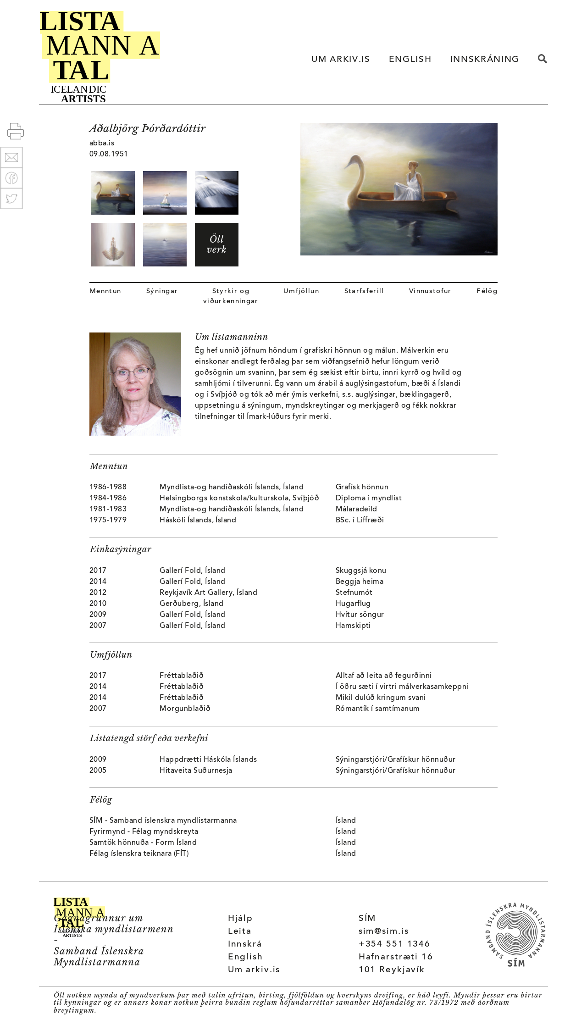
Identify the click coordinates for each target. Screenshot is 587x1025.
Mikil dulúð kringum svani (381, 698)
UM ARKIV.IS (340, 59)
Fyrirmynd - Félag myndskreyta (144, 832)
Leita (240, 931)
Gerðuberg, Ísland (191, 604)
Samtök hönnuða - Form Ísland (143, 843)
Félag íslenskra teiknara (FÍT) (138, 854)
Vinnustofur (430, 291)
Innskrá (245, 944)
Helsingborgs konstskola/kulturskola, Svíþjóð (239, 498)
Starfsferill (364, 291)
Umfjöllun (301, 291)
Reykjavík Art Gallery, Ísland (208, 593)
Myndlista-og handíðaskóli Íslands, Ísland (232, 487)
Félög (487, 291)
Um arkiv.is (254, 970)
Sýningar (162, 291)
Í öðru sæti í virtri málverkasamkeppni (402, 687)
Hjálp (240, 918)
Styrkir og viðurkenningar (230, 296)
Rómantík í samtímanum (378, 709)
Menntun (105, 291)
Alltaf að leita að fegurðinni (384, 676)
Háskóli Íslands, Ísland (198, 520)
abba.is (101, 143)
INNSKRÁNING (485, 59)
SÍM (368, 918)
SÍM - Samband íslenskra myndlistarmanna (163, 821)
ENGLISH (410, 59)
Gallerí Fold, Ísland (193, 571)
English (245, 957)
